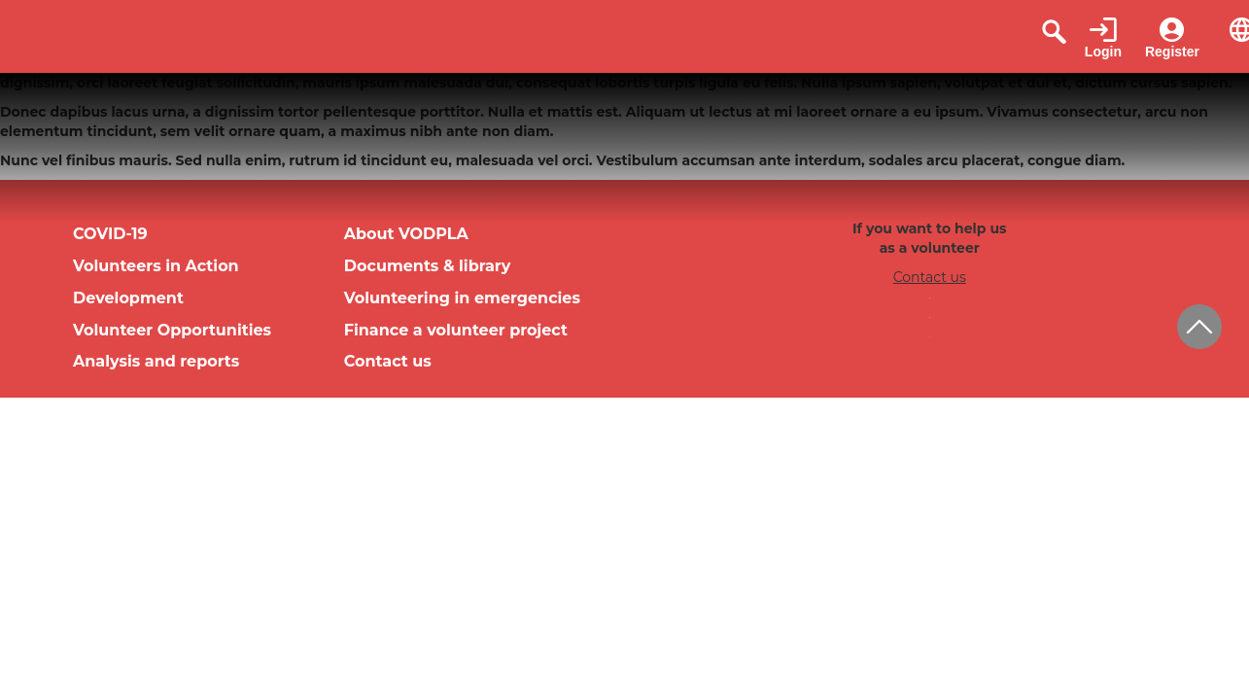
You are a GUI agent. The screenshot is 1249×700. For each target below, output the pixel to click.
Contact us (388, 361)
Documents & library (427, 266)
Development (128, 298)
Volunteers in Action (156, 266)
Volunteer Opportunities (172, 330)
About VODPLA (406, 234)
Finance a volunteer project (456, 330)
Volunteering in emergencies (462, 298)
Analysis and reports (156, 361)
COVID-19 (110, 234)
